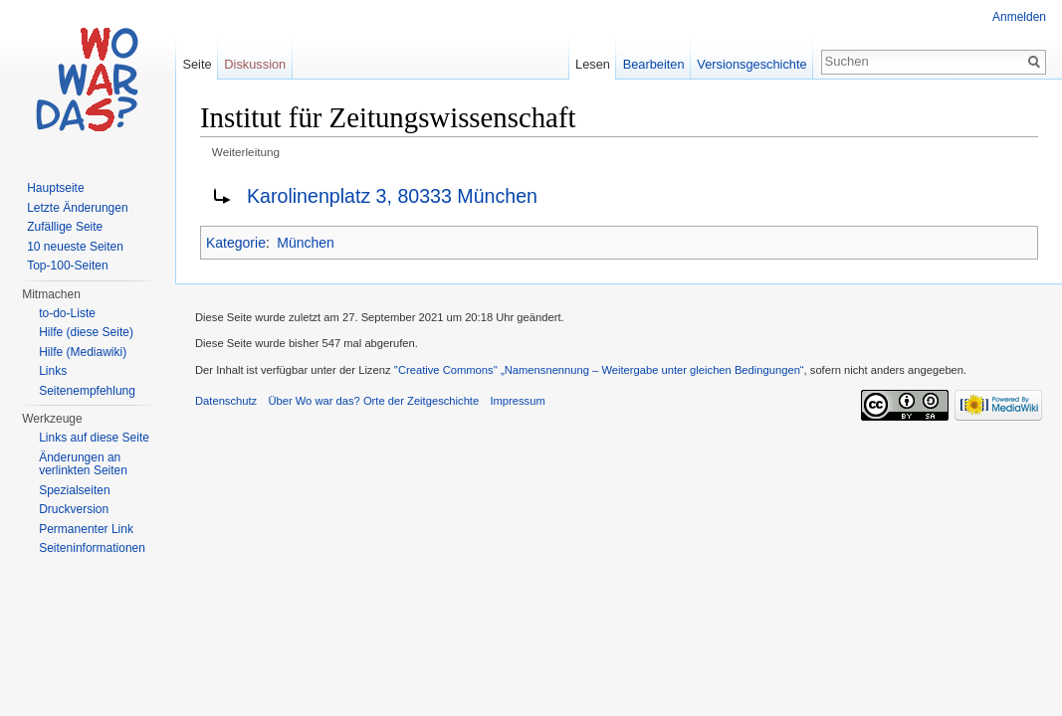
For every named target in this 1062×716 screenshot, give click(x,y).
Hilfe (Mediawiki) (82, 352)
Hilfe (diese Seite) (86, 332)
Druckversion (73, 509)
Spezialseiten (74, 490)
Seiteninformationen (92, 548)
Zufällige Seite (65, 227)
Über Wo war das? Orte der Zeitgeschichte (373, 401)
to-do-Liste (67, 313)
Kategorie (236, 243)
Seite (196, 64)
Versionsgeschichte (751, 64)
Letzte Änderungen (77, 208)
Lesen (592, 64)
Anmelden (1019, 17)
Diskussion (255, 64)
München (305, 243)
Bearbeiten (654, 64)
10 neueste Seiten (75, 247)
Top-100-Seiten (67, 265)
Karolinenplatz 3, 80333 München (392, 196)
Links (53, 371)
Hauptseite (55, 188)
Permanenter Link (86, 529)
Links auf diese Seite (94, 438)
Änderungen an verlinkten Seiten (83, 464)
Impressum (517, 401)
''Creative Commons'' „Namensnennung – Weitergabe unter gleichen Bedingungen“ (599, 370)
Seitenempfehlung (87, 391)
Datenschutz (226, 401)
